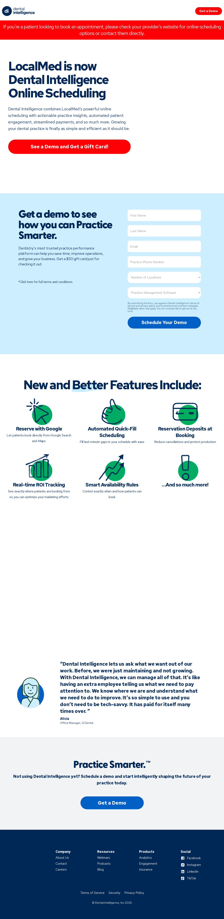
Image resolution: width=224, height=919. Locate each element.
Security (114, 892)
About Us (62, 857)
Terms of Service (92, 892)
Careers (61, 869)
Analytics (145, 857)
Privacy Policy (134, 892)
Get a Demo (208, 11)
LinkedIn (192, 871)
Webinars (103, 857)
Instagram (194, 864)
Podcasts (104, 863)
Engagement (148, 863)
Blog (100, 869)
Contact (61, 863)
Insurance (146, 869)
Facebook (194, 858)
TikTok (191, 878)
